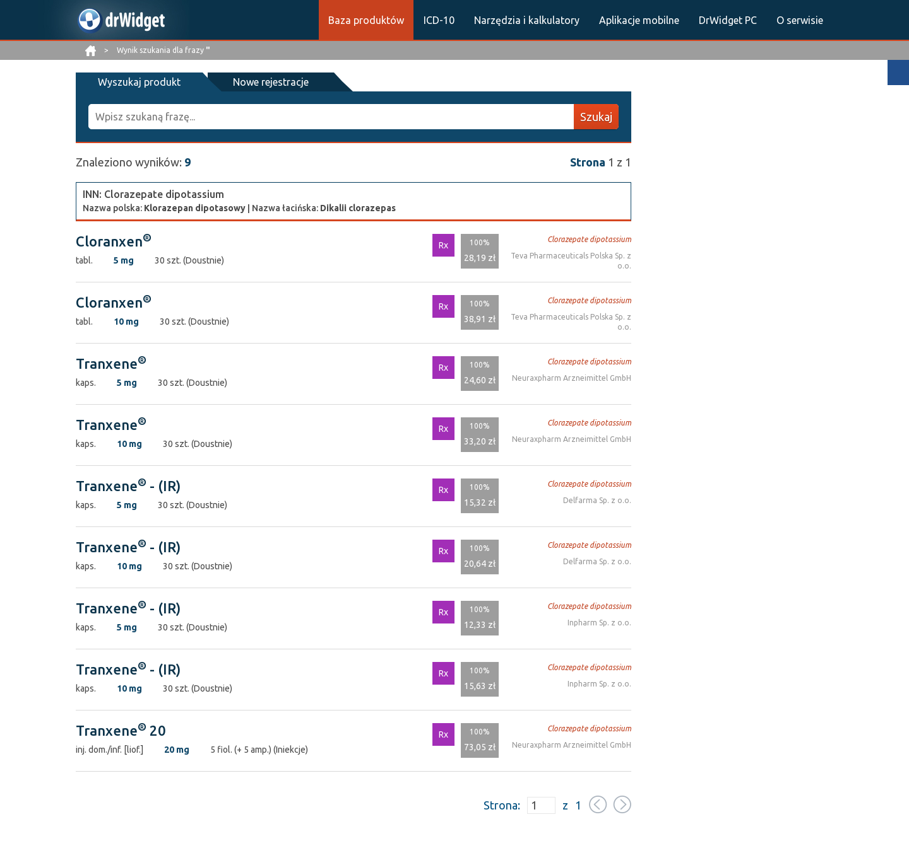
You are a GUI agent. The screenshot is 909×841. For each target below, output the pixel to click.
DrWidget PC (728, 20)
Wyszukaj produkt (139, 82)
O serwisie (799, 20)
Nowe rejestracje (270, 82)
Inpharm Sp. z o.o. (599, 622)
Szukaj (596, 116)
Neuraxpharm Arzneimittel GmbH (571, 378)
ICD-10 (439, 20)
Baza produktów (366, 20)
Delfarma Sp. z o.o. (597, 500)
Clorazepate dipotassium (589, 239)
